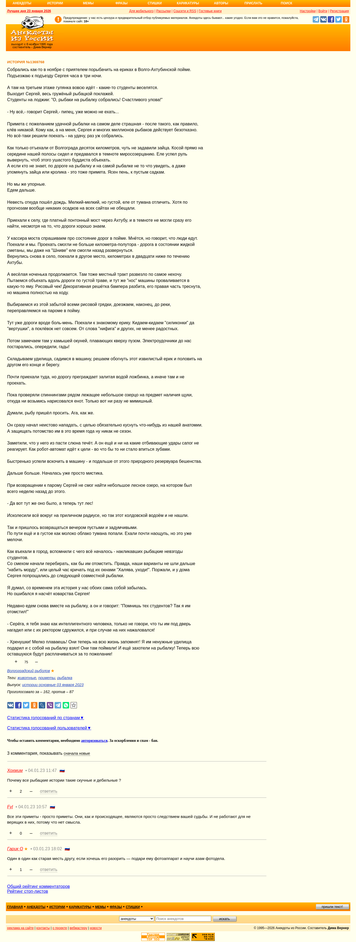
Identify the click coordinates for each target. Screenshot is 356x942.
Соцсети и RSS (184, 11)
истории (57, 907)
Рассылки (163, 11)
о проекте (59, 928)
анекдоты (36, 907)
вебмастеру (78, 928)
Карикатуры (188, 3)
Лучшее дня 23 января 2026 (29, 11)
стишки (133, 907)
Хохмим (15, 770)
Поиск (286, 3)
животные (26, 678)
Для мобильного (141, 11)
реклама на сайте (20, 928)
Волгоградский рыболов (28, 671)
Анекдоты (22, 3)
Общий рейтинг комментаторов (38, 886)
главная (15, 907)
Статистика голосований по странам (43, 717)
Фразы (121, 3)
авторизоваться (94, 741)
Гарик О (15, 848)
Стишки (155, 3)
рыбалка (64, 678)
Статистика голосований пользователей (47, 728)
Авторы (221, 3)
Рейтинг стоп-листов (27, 891)
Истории (55, 3)
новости (95, 928)
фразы (116, 907)
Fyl (10, 807)
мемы (100, 907)
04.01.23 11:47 (42, 770)
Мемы (88, 3)
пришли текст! (332, 907)
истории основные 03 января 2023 (52, 685)
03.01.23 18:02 (47, 848)
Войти (322, 11)
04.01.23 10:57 (32, 807)
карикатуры (80, 907)
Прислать (253, 3)
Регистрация (339, 11)
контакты (43, 928)
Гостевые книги (210, 11)
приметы (46, 678)
